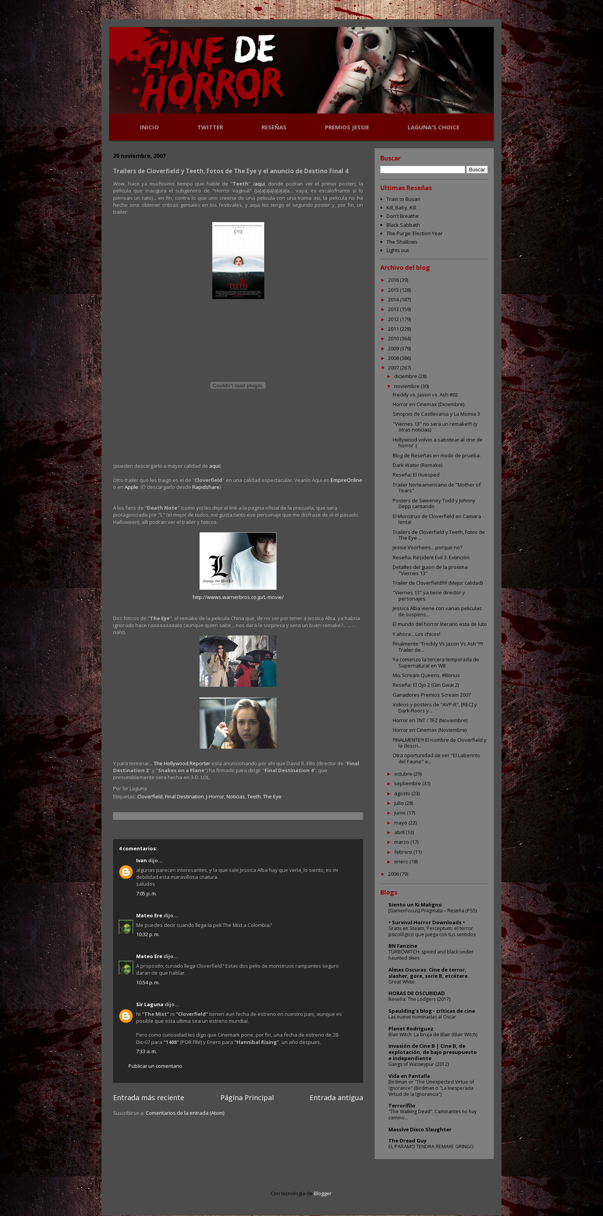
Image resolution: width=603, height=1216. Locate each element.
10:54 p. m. (148, 982)
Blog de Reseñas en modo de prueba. (437, 455)
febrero (403, 851)
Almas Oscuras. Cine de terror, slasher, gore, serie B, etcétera (428, 972)
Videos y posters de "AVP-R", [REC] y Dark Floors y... (435, 707)
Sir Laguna (149, 1004)
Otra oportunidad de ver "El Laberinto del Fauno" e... (436, 758)
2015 (394, 289)
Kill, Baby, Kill (401, 207)
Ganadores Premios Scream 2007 (432, 694)
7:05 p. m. (146, 893)
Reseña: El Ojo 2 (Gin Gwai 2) (426, 684)
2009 (394, 348)
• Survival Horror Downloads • (426, 922)
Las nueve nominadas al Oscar (422, 1017)
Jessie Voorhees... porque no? (427, 547)
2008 (394, 358)
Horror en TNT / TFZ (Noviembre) (430, 720)
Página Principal (247, 1097)
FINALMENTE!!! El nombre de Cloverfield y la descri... (439, 742)
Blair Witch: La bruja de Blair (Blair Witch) (432, 1034)
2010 (394, 338)
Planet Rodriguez (410, 1028)
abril (400, 832)
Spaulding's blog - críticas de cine (431, 1010)
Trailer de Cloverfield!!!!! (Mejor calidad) (438, 582)
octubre (403, 773)
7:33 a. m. (146, 1051)
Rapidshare (206, 486)
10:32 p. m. (148, 934)
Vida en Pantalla (409, 1075)
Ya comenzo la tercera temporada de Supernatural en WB (436, 662)
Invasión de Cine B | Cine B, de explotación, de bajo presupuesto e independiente (432, 1052)
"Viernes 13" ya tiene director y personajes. (429, 595)
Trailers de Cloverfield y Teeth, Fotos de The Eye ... (439, 535)
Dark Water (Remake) (417, 465)
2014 (394, 299)
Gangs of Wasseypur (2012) (418, 1064)
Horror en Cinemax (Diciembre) (428, 404)
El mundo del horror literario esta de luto (440, 624)
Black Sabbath (403, 224)
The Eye (272, 796)
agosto (402, 793)
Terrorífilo (401, 1105)
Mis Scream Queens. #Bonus (426, 675)
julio (399, 803)
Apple (131, 486)
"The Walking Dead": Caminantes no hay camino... (432, 1114)
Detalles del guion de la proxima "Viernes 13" (430, 570)
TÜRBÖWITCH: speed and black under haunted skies (430, 954)
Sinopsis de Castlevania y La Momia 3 (436, 413)
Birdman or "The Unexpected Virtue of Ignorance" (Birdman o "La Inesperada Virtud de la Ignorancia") (431, 1088)
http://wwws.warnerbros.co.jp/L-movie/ (238, 597)
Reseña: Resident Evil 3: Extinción (431, 557)
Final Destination (184, 796)
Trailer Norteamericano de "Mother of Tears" (437, 487)
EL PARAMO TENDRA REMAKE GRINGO (431, 1146)
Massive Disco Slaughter (419, 1129)
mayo (401, 822)
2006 (394, 873)
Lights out (397, 250)
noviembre (407, 386)
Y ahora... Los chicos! (416, 634)
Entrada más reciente (148, 1097)
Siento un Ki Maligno (415, 904)
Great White (401, 981)
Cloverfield (150, 796)
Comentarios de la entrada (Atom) (185, 1112)
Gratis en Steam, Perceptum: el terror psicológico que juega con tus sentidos (432, 931)
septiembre (408, 783)
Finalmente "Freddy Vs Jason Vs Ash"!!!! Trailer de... (438, 646)
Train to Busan (403, 199)
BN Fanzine (402, 945)
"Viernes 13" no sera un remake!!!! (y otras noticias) (435, 426)
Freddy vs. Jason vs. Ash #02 (425, 394)
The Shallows (402, 241)
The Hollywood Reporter (183, 763)
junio (400, 812)
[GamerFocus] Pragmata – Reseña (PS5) (432, 910)
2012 (394, 319)
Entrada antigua (336, 1097)
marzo (402, 841)
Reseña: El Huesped (416, 474)
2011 (394, 328)
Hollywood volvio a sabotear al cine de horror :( (438, 442)
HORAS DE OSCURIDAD (416, 993)
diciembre (406, 376)
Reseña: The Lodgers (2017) (419, 999)
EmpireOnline (346, 480)
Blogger (322, 1193)
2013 (394, 309)
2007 (394, 367)
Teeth (254, 796)
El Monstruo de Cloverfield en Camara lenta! (437, 519)
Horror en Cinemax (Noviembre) (429, 729)
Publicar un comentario (155, 1065)
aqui (260, 183)
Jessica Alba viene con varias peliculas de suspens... (437, 611)
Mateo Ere (149, 915)
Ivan (141, 860)
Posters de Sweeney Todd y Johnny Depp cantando (434, 503)
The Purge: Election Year (414, 233)
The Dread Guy (407, 1140)
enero (402, 861)
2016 (394, 279)
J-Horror (215, 796)
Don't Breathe (402, 215)
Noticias (236, 796)
